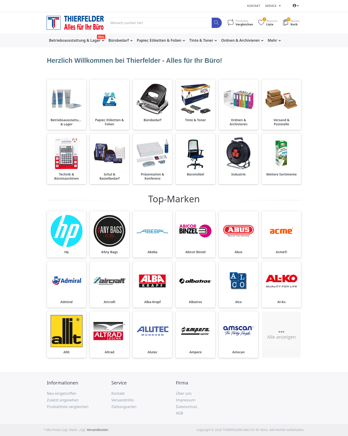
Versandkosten (97, 430)
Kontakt (253, 6)
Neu (101, 37)
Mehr (273, 40)
